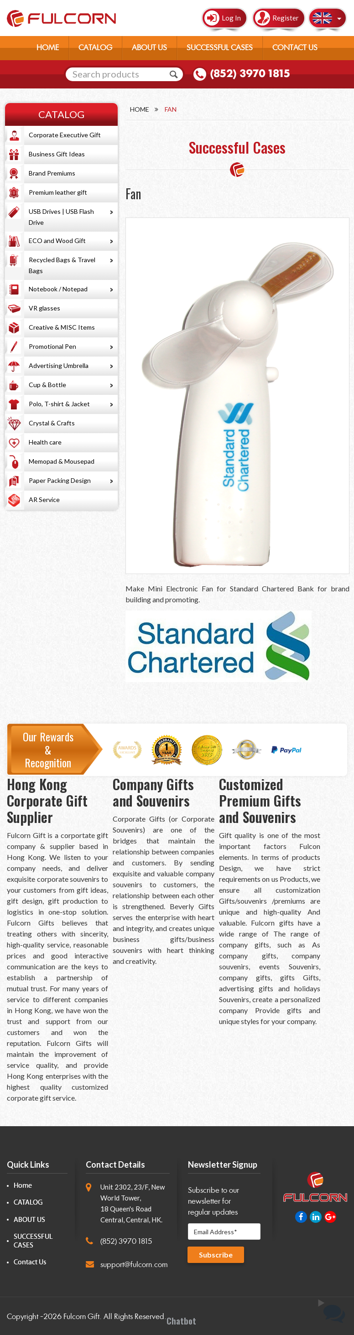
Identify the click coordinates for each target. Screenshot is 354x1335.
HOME (47, 47)
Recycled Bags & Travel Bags (62, 265)
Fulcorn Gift (81, 1316)
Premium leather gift (58, 192)
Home (139, 109)
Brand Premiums (52, 173)
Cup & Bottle (47, 384)
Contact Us (30, 1262)
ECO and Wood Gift (57, 240)
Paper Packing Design (60, 480)
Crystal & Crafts (52, 423)
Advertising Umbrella (58, 365)
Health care (45, 442)
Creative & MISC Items (62, 327)
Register (285, 18)
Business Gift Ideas (57, 154)
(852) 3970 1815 (250, 73)
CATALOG (95, 47)
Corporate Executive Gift (65, 135)
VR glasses (44, 308)
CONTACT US (295, 47)
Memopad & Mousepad (61, 461)
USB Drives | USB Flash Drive (61, 216)
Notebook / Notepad (58, 289)
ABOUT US (149, 47)
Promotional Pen (52, 346)
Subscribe (216, 1254)
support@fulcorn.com (134, 1264)
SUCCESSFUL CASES (220, 47)
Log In (231, 18)
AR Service (44, 499)
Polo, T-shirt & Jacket (59, 404)
